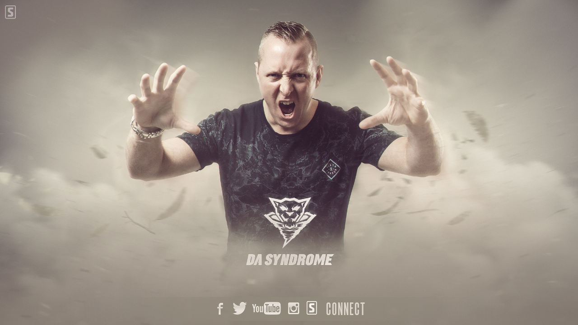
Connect (346, 309)
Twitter (239, 309)
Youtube (266, 309)
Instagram (292, 309)
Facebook (219, 309)
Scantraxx (311, 309)
